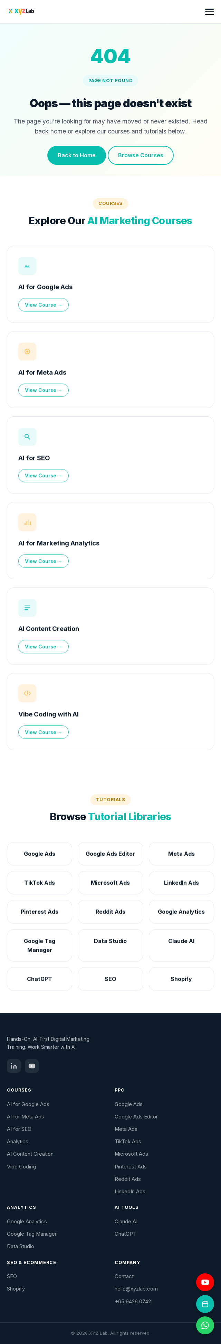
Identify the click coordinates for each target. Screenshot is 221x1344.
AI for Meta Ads (42, 373)
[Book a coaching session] (205, 1304)
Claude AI (126, 1221)
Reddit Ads (128, 1179)
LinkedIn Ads (130, 1191)
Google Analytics (27, 1221)
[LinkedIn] (14, 1066)
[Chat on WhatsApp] (205, 1325)
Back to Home (77, 155)
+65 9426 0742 (133, 1301)
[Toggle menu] (209, 12)
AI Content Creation (48, 629)
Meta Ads (126, 1129)
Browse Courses (140, 155)
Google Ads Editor (136, 1117)
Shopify (16, 1289)
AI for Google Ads (45, 287)
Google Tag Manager (32, 1234)
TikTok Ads (128, 1141)
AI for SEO (34, 458)
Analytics (17, 1141)
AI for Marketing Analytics (58, 544)
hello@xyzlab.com (136, 1289)
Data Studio (20, 1246)
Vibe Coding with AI (48, 715)
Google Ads (129, 1104)
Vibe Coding (21, 1167)
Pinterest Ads (131, 1167)
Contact (124, 1276)
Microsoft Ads (131, 1154)
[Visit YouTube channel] (205, 1282)
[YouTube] (32, 1066)
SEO (12, 1276)
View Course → (44, 306)
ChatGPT (125, 1234)
